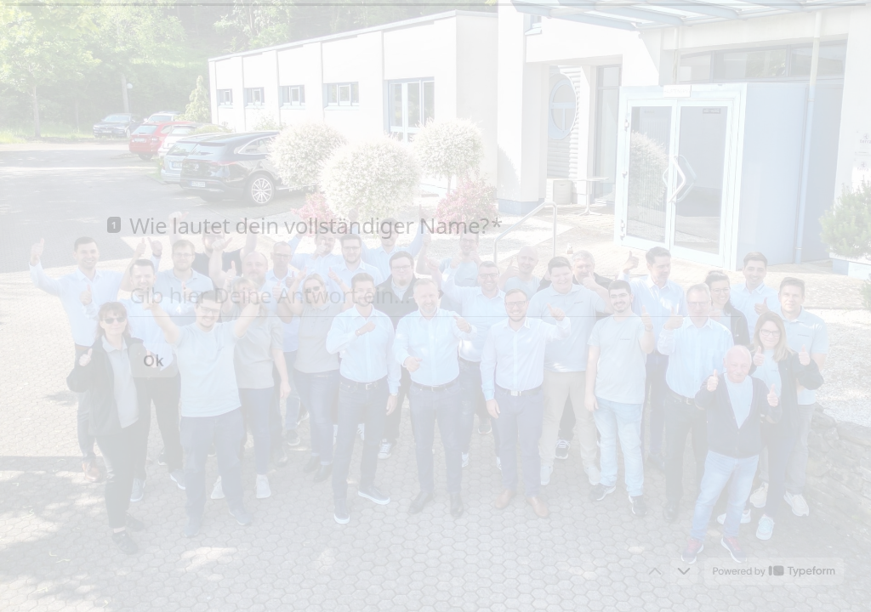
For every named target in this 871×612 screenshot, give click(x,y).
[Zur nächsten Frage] (683, 571)
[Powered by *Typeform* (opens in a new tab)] (774, 571)
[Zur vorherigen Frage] (655, 571)
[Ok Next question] (153, 360)
